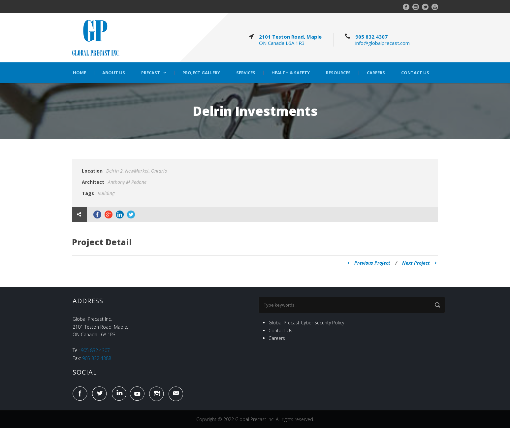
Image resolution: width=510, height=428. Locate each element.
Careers (376, 73)
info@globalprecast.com (382, 43)
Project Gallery (201, 73)
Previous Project (369, 263)
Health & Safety (290, 73)
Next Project (419, 263)
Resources (338, 73)
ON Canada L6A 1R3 (282, 43)
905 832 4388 (96, 358)
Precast (150, 73)
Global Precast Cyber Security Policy (306, 322)
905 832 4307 (371, 36)
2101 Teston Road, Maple (290, 36)
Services (245, 73)
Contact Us (415, 73)
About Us (113, 73)
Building (106, 193)
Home (79, 73)
